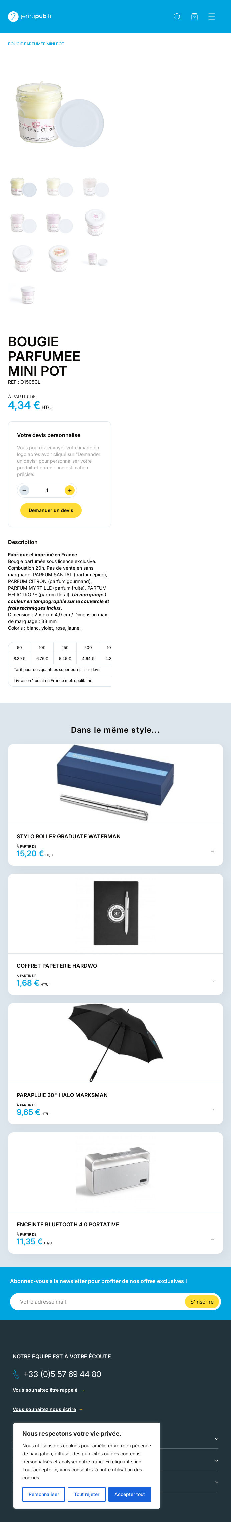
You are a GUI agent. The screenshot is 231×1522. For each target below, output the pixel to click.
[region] (86, 1466)
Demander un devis (51, 510)
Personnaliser (44, 1494)
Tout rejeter (86, 1494)
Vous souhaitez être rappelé (45, 1390)
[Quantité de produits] (47, 490)
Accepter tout (129, 1494)
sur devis (92, 669)
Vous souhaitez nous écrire (44, 1409)
